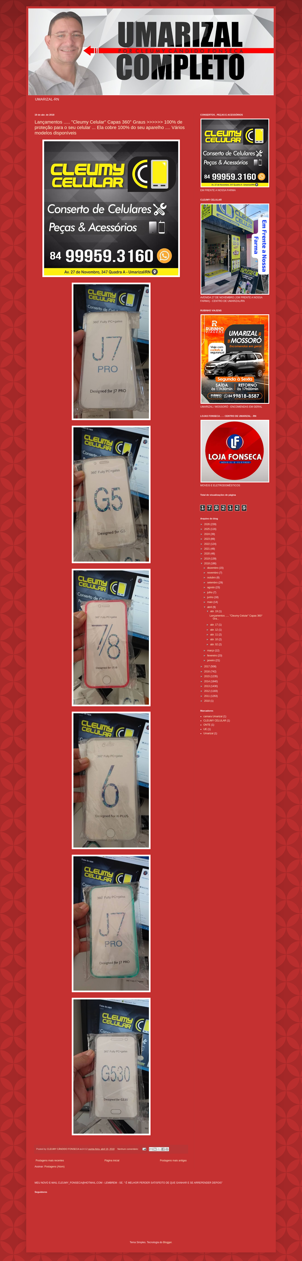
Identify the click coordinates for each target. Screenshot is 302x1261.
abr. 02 (214, 644)
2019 (207, 558)
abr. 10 (214, 639)
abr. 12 (214, 629)
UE (205, 729)
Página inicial (111, 1160)
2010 (207, 700)
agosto (211, 587)
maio (210, 602)
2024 (207, 534)
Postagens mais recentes (50, 1160)
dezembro (213, 567)
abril (210, 607)
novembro (213, 572)
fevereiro (212, 655)
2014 (207, 681)
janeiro (211, 660)
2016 (207, 671)
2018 (207, 563)
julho (210, 592)
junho (210, 597)
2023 (207, 538)
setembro (212, 582)
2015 (207, 676)
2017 (207, 666)
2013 (207, 686)
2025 (207, 529)
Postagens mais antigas (173, 1160)
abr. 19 (214, 611)
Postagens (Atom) (54, 1166)
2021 (207, 548)
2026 (207, 524)
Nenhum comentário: (128, 1149)
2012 (207, 691)
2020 (207, 553)
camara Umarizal (213, 716)
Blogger (167, 1242)
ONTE (206, 724)
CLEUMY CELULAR (214, 720)
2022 (207, 543)
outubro (211, 577)
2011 (207, 696)
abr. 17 (214, 624)
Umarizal (208, 733)
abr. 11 (214, 634)
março (211, 650)
